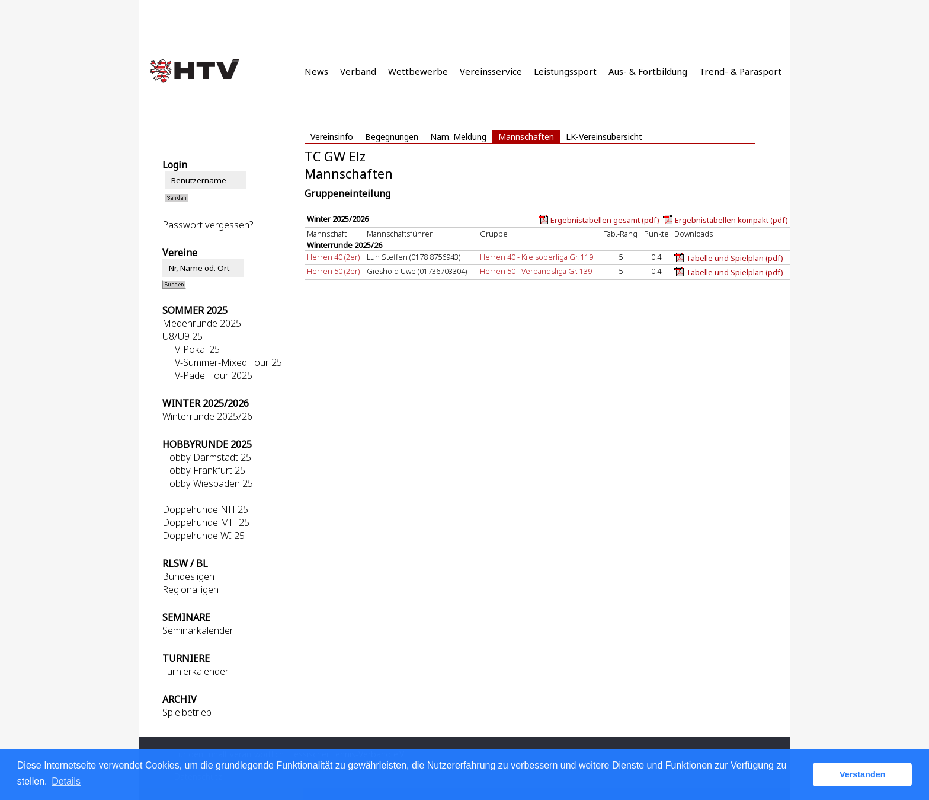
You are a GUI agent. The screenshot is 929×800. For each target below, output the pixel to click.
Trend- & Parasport (740, 71)
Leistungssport (565, 71)
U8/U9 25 (182, 336)
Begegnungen (391, 136)
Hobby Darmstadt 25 (206, 457)
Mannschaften (526, 136)
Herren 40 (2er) (333, 256)
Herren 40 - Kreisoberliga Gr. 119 (536, 256)
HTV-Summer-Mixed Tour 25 (222, 362)
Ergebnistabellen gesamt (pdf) (604, 220)
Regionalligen (190, 589)
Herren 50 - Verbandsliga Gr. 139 (536, 271)
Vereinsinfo (331, 136)
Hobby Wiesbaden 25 (207, 483)
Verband (358, 71)
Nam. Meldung (458, 136)
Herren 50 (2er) (333, 271)
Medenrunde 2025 (201, 323)
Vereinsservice (491, 71)
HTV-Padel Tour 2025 (207, 375)
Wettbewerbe (418, 71)
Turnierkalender (195, 671)
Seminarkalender (197, 630)
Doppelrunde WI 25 (203, 535)
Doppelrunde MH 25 (205, 522)
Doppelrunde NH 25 (205, 509)
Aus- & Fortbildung (647, 71)
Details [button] (66, 781)
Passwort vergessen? (207, 224)
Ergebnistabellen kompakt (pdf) (731, 220)
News (316, 71)
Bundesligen (188, 576)
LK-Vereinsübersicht (604, 136)
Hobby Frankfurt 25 (203, 470)
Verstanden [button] (863, 774)
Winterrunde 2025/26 (207, 416)
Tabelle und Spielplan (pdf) (734, 258)
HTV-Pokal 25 (191, 349)
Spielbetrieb (187, 712)
